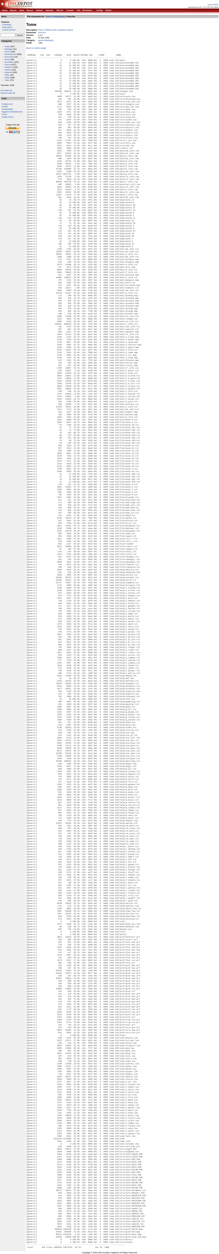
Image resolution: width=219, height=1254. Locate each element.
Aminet (5, 106)
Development (10, 54)
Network (8, 72)
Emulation (9, 62)
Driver (7, 59)
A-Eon (4, 114)
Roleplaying (59, 16)
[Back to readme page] (36, 48)
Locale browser (8, 30)
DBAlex (215, 4)
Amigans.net (7, 104)
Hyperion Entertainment (12, 112)
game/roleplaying (45, 40)
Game (7, 64)
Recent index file (8, 93)
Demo (7, 52)
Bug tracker (6, 27)
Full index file (6, 90)
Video (7, 80)
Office (7, 75)
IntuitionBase (7, 109)
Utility (7, 77)
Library (8, 70)
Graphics (8, 67)
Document (9, 57)
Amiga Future (8, 117)
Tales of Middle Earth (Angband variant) (55, 30)
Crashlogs (6, 24)
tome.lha (42, 32)
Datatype (8, 49)
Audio (7, 46)
